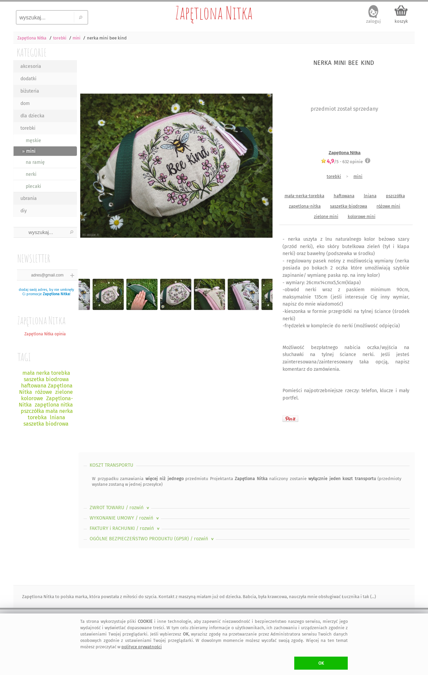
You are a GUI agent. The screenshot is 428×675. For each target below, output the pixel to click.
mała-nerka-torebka (304, 195)
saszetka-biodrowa (348, 206)
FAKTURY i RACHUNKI (125, 528)
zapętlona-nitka (305, 206)
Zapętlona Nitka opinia (45, 334)
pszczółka (395, 195)
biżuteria (29, 91)
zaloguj (373, 21)
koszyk (401, 21)
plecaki (33, 186)
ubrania (28, 198)
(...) (372, 596)
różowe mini (388, 206)
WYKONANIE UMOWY (125, 518)
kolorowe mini (362, 216)
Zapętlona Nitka (213, 13)
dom (25, 103)
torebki (27, 128)
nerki (31, 174)
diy (23, 211)
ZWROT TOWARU (120, 508)
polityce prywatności (141, 646)
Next (262, 160)
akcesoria (30, 66)
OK (321, 663)
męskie (33, 140)
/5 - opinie (342, 161)
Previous (89, 160)
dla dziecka (32, 116)
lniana (370, 195)
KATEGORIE (31, 52)
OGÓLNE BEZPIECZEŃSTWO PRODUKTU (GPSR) (152, 539)
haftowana (344, 195)
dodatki (28, 79)
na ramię (35, 162)
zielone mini (326, 216)
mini (357, 176)
